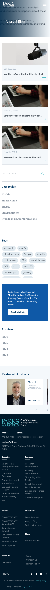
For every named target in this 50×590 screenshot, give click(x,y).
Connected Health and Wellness (10, 481)
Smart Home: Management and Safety (10, 467)
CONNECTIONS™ (10, 517)
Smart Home (9, 200)
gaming (27, 273)
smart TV (28, 267)
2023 (5, 355)
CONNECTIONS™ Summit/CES (10, 523)
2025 (5, 343)
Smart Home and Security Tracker (33, 485)
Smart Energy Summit (8, 529)
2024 (5, 349)
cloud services (11, 254)
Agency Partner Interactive (33, 587)
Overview (6, 562)
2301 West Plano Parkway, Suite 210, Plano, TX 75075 (23, 447)
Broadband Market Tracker (34, 492)
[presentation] (38, 410)
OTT (6, 267)
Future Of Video (9, 542)
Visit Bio (34, 400)
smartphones (38, 260)
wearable (9, 248)
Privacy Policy (33, 564)
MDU (4, 500)
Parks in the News (33, 525)
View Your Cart (32, 541)
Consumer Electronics (7, 475)
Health (6, 194)
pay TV (22, 248)
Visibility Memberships (31, 472)
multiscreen (10, 260)
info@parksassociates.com (30, 437)
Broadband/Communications (19, 219)
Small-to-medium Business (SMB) (10, 495)
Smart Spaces (8, 546)
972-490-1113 (8, 437)
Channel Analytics (34, 498)
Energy (6, 206)
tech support (11, 273)
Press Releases (32, 517)
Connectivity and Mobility (10, 488)
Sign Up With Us (18, 312)
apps (15, 267)
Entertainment (10, 213)
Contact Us (31, 560)
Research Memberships (31, 465)
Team (28, 556)
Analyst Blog (31, 521)
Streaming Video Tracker (33, 479)
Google (28, 254)
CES (23, 260)
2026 (5, 337)
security (41, 254)
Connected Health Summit (10, 536)
